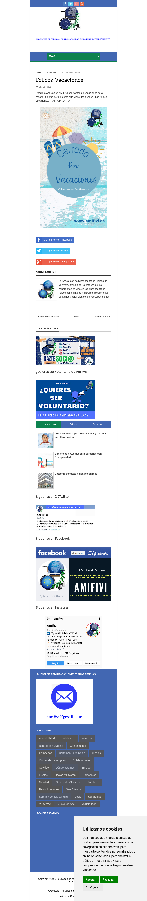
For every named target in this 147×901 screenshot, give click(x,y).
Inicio (39, 72)
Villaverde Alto (66, 804)
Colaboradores (81, 760)
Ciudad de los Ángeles (52, 760)
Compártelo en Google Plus (55, 262)
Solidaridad (94, 796)
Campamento (78, 745)
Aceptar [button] (91, 879)
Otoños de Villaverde (68, 782)
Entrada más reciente (48, 316)
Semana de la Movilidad (53, 796)
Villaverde (45, 804)
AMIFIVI (87, 738)
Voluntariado (89, 804)
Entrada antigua (102, 316)
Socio (77, 796)
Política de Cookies (68, 896)
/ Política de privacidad (71, 891)
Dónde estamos (65, 767)
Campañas (45, 753)
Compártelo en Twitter (52, 251)
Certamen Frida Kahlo (72, 753)
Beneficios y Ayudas (51, 745)
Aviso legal (53, 891)
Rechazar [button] (109, 879)
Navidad (44, 782)
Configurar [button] (93, 887)
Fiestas (43, 774)
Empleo (85, 767)
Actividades (68, 738)
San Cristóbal (74, 789)
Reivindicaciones (49, 789)
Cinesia (96, 753)
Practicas (93, 782)
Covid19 (44, 767)
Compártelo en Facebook (54, 240)
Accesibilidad (47, 738)
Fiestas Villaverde (65, 774)
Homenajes (89, 774)
